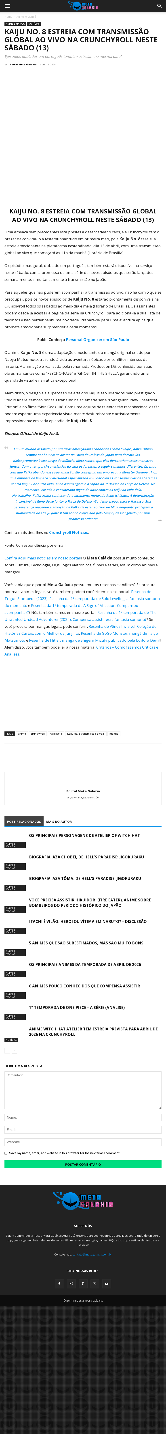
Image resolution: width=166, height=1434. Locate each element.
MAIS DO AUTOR (59, 821)
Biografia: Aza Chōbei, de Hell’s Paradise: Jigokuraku (86, 857)
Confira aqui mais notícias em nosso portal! (42, 558)
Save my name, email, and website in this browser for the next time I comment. (64, 1153)
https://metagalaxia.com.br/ (83, 797)
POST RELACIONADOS (24, 821)
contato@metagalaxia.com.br (92, 1254)
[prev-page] (7, 1050)
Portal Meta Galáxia (23, 64)
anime (22, 733)
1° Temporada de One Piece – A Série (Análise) (77, 1007)
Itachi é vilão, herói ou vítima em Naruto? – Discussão (88, 921)
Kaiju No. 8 (56, 733)
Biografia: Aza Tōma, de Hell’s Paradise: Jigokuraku (85, 878)
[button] (7, 6)
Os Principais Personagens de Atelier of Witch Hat (84, 835)
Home (8, 17)
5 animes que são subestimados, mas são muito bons (86, 943)
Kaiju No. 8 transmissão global (86, 733)
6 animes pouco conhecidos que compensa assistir (84, 986)
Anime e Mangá (26, 17)
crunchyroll (38, 733)
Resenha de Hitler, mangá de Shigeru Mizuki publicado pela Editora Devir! (94, 640)
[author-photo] (83, 783)
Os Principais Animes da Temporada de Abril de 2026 (85, 964)
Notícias (34, 23)
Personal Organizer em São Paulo (97, 339)
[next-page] (14, 1050)
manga (113, 733)
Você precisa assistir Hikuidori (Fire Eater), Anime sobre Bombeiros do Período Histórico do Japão (90, 902)
